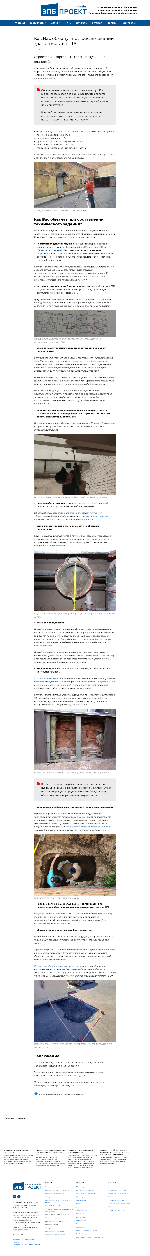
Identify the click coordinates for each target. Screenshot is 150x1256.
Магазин (112, 1189)
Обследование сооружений (54, 1200)
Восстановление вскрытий (117, 1206)
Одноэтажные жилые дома (85, 1196)
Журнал (97, 23)
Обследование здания (46, 681)
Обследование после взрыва (55, 1241)
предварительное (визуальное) (98, 685)
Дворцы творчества (83, 1213)
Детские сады (81, 1206)
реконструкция (54, 509)
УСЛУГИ (48, 1189)
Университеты (81, 1233)
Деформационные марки (117, 1196)
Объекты (82, 23)
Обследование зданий (52, 1193)
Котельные (80, 1220)
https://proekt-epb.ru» (21, 1236)
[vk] (19, 1203)
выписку (107, 917)
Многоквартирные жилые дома (87, 1193)
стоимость (75, 516)
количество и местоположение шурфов (87, 830)
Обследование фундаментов (55, 1224)
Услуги (55, 23)
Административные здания (86, 1200)
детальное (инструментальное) (53, 688)
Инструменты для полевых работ (119, 1210)
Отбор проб (112, 1213)
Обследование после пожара (55, 1237)
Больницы (79, 1230)
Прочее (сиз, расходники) (117, 1217)
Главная (20, 23)
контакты (129, 23)
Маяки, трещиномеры (115, 1193)
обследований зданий (56, 135)
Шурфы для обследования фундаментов (56, 969)
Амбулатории (81, 1227)
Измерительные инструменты (118, 1200)
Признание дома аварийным (55, 1212)
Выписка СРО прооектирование (26, 1251)
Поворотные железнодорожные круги (89, 1244)
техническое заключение (94, 519)
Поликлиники (81, 1223)
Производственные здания (85, 1203)
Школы (78, 1210)
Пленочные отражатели (116, 1203)
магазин (112, 23)
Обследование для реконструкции (57, 1203)
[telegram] (14, 1203)
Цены (68, 23)
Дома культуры (81, 1217)
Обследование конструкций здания (57, 1196)
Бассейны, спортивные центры (87, 1237)
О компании (38, 23)
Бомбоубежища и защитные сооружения (90, 1240)
